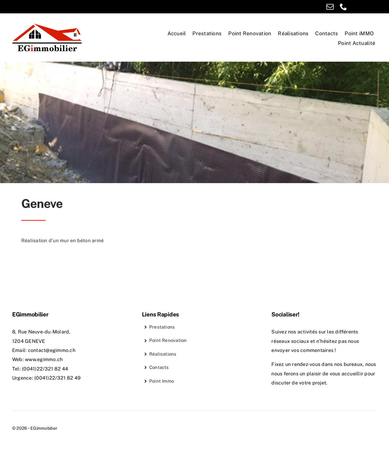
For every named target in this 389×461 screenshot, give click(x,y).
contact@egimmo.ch (51, 350)
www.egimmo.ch (44, 359)
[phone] (343, 6)
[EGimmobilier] (47, 25)
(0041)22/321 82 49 (57, 378)
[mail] (330, 6)
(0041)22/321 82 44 (45, 369)
